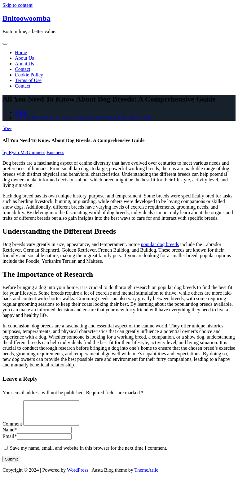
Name (9, 434)
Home (21, 52)
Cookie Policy (29, 74)
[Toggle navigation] (4, 44)
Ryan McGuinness (23, 152)
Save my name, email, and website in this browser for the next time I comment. (88, 452)
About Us (24, 58)
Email (9, 440)
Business (55, 152)
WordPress (77, 474)
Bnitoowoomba (26, 18)
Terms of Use (28, 80)
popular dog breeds (160, 244)
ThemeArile (146, 474)
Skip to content (17, 5)
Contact (22, 69)
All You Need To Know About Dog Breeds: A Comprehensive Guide (83, 117)
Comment (12, 428)
